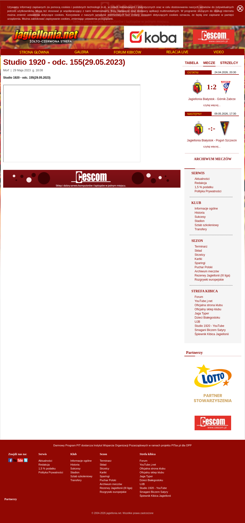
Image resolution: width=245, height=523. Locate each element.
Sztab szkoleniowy (207, 225)
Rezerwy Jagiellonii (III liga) (212, 275)
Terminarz (201, 246)
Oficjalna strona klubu (209, 305)
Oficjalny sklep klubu (208, 309)
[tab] (192, 63)
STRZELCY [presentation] (229, 63)
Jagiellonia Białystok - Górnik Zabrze (212, 99)
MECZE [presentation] (209, 63)
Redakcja (201, 183)
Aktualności (202, 179)
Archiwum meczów (207, 271)
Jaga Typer (202, 313)
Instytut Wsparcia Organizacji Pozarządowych (121, 445)
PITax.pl (176, 445)
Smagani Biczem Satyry (210, 330)
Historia (200, 212)
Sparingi (200, 263)
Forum (199, 297)
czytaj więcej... (212, 105)
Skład (198, 250)
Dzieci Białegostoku (207, 317)
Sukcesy (200, 217)
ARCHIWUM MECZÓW (212, 159)
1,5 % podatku (204, 187)
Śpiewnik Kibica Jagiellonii (212, 334)
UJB (197, 321)
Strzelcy (200, 255)
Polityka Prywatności (208, 191)
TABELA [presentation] (191, 63)
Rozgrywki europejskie (209, 279)
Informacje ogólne (206, 208)
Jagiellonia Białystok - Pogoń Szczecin (212, 140)
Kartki (198, 259)
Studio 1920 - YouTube (209, 326)
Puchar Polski (203, 267)
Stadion (200, 221)
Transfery (201, 229)
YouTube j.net (203, 301)
